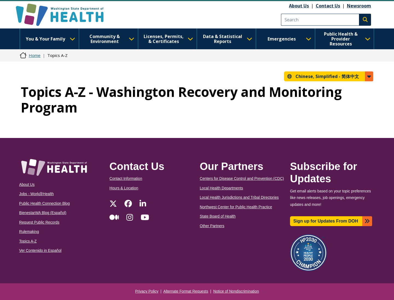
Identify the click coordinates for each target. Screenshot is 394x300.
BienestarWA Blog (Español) (42, 213)
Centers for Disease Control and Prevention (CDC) (242, 179)
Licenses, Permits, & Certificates (168, 38)
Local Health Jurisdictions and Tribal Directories (239, 197)
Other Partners (212, 226)
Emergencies (289, 39)
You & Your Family (50, 39)
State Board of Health (218, 216)
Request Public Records (39, 222)
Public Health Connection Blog (44, 203)
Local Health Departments (221, 188)
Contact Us (328, 6)
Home (34, 55)
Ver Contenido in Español (40, 251)
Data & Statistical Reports (227, 38)
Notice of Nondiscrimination (236, 291)
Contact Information (125, 179)
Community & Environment (111, 38)
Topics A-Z (28, 241)
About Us (299, 6)
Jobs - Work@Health (36, 194)
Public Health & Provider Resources (347, 39)
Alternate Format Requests (185, 291)
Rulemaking (29, 232)
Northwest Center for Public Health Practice (236, 207)
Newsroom (359, 6)
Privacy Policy (146, 291)
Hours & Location (123, 188)
